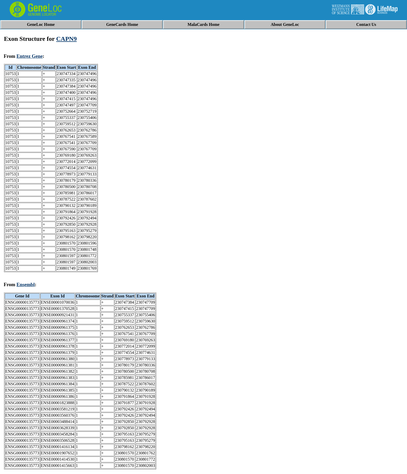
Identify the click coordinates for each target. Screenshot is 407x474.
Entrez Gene (29, 56)
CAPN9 (66, 38)
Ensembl (25, 284)
